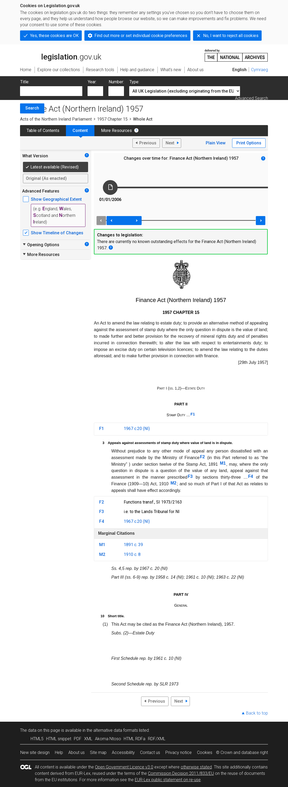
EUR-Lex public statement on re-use (168, 779)
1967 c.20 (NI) (137, 428)
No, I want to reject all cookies (230, 35)
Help (59, 752)
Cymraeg (259, 69)
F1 (192, 414)
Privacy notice (178, 752)
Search (32, 108)
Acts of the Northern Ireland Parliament (56, 119)
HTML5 (37, 738)
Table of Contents (43, 130)
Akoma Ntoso (108, 738)
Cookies (204, 752)
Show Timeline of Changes (57, 232)
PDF (77, 738)
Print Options (248, 142)
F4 (250, 476)
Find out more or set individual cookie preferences (140, 35)
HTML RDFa (134, 738)
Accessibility (123, 752)
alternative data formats (115, 730)
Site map (98, 752)
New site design (35, 752)
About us (76, 752)
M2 (173, 483)
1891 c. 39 (133, 544)
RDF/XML (156, 738)
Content (80, 130)
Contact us (150, 752)
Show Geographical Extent (56, 199)
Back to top (257, 713)
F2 (202, 457)
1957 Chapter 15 (112, 119)
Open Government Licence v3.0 (124, 767)
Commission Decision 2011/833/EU (181, 773)
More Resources (116, 130)
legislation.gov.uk (60, 55)
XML (88, 738)
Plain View (215, 142)
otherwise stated (196, 767)
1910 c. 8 (132, 554)
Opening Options (40, 244)
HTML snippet (58, 738)
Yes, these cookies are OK (54, 35)
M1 (223, 463)
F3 (190, 476)
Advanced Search (251, 98)
